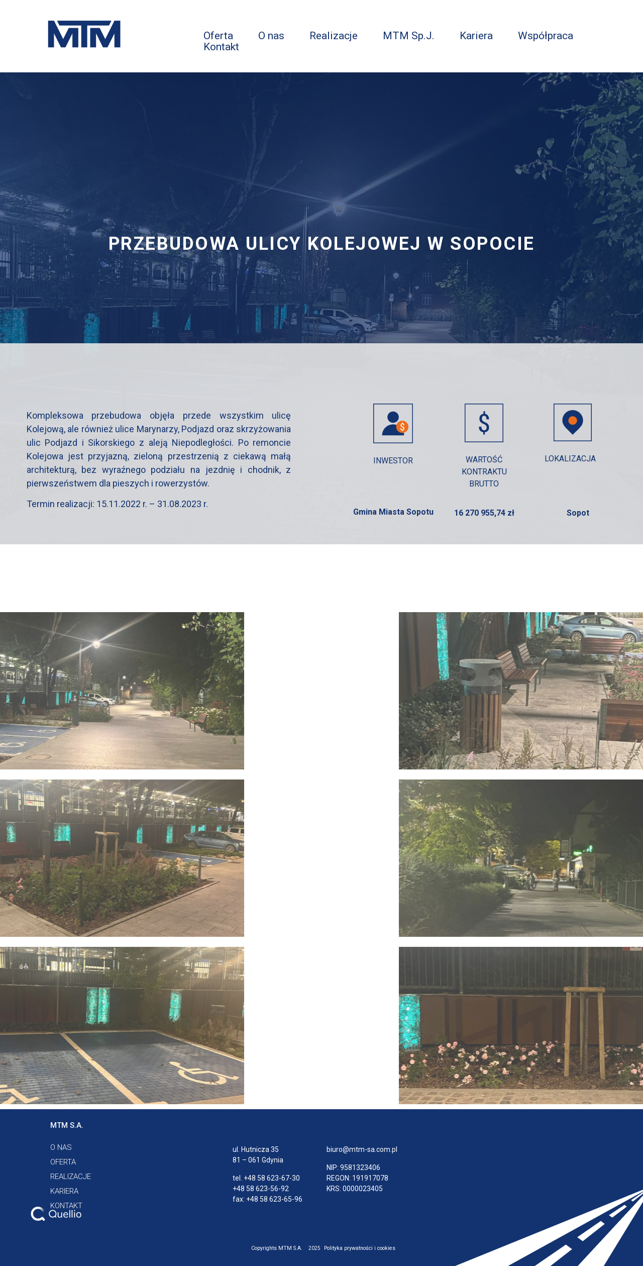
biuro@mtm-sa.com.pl (362, 1149)
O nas (271, 35)
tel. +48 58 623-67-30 (266, 1178)
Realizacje (333, 35)
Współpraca (545, 35)
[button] (66, 1125)
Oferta (218, 35)
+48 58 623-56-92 (261, 1189)
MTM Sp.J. (409, 35)
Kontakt (221, 46)
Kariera (476, 35)
